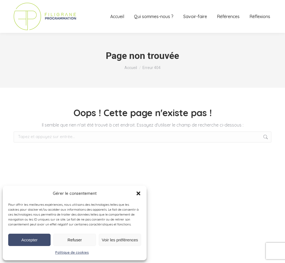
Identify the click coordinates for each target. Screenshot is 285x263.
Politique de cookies (72, 252)
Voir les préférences (120, 240)
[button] (138, 193)
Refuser (75, 240)
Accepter (29, 240)
